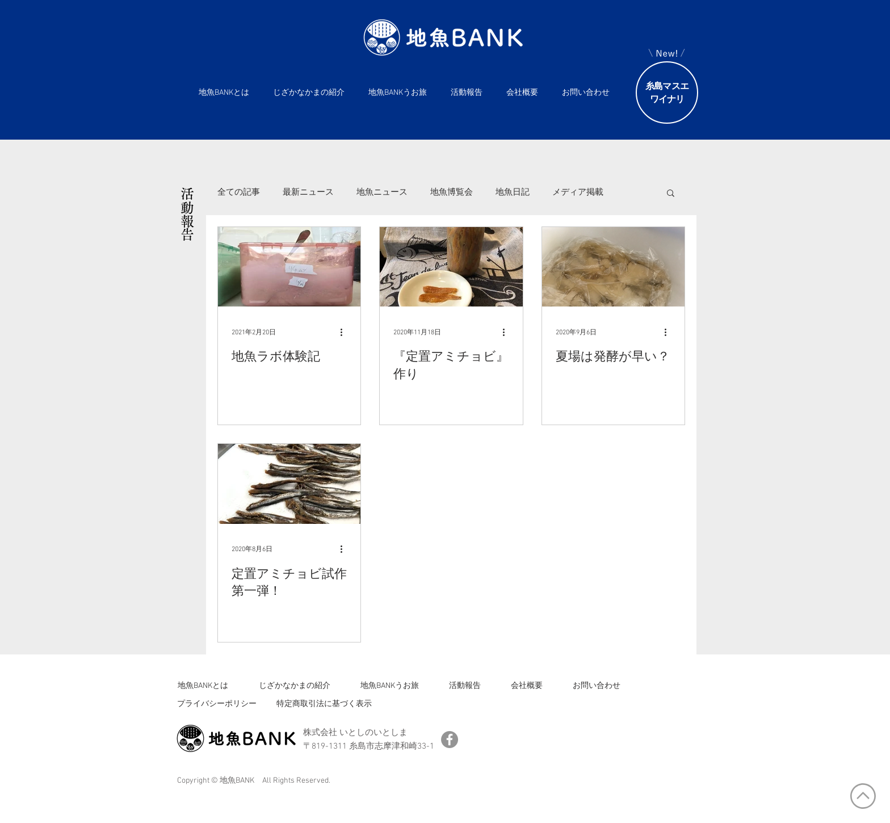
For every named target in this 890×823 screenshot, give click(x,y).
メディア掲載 (577, 192)
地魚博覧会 (451, 192)
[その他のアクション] (345, 332)
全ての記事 (238, 192)
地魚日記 (513, 192)
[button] (670, 194)
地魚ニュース (382, 192)
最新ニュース (308, 192)
